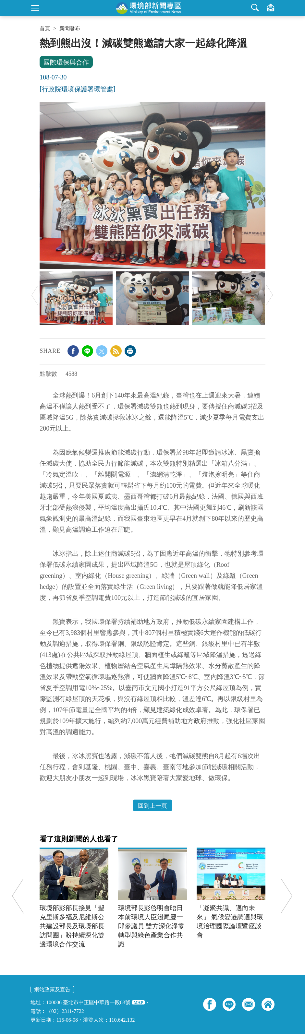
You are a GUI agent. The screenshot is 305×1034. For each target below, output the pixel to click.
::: (42, 39)
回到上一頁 (152, 805)
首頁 (45, 28)
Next (269, 295)
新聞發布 (69, 28)
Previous (34, 295)
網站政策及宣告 (52, 989)
